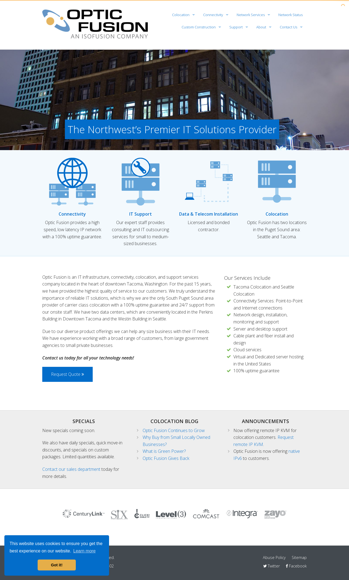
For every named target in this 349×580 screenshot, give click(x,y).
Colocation (180, 14)
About (261, 27)
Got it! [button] (56, 565)
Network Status (290, 14)
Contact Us (288, 27)
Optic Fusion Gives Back (166, 458)
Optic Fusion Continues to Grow (174, 430)
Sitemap (299, 557)
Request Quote (67, 374)
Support (236, 27)
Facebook (296, 566)
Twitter (271, 566)
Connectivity (213, 14)
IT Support (140, 214)
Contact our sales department (71, 469)
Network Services (251, 14)
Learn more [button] (84, 551)
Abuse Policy (274, 557)
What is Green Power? (164, 451)
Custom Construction (199, 27)
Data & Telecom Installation (208, 214)
